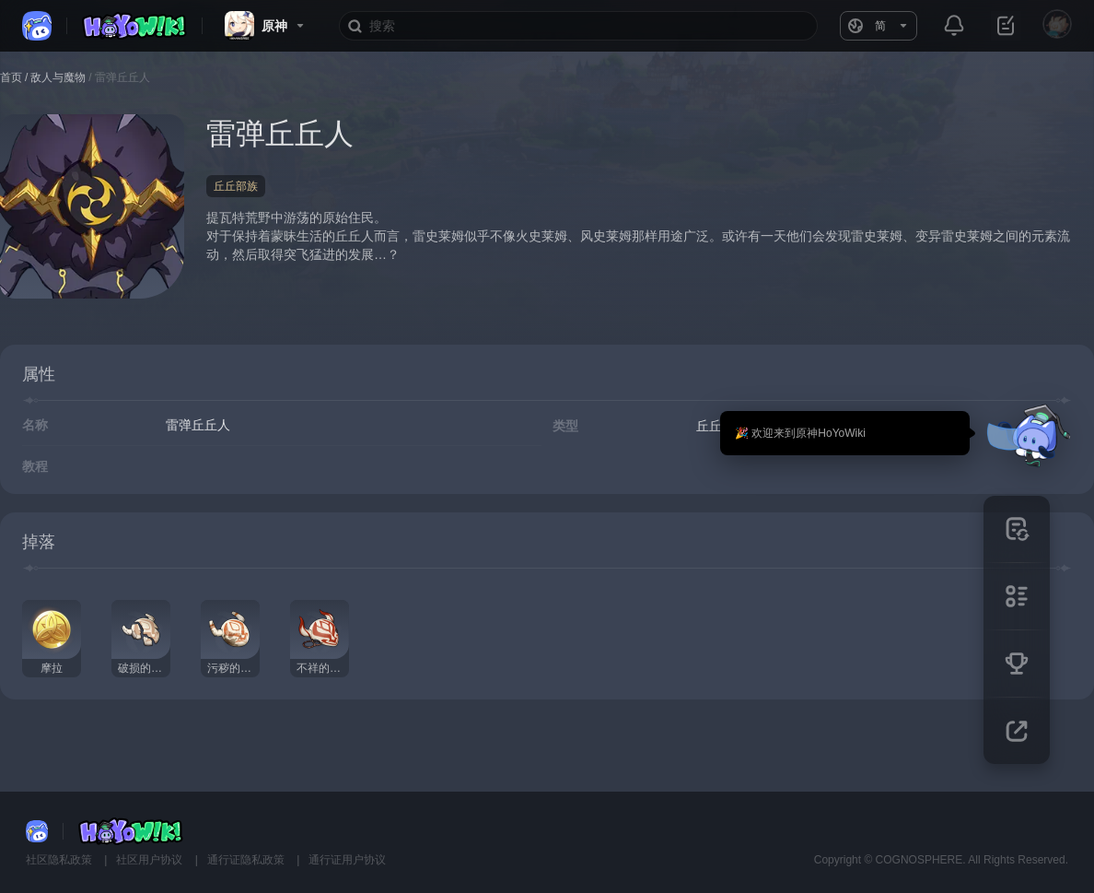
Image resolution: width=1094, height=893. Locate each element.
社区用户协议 (150, 859)
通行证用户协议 (347, 859)
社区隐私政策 (60, 859)
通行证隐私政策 (247, 859)
